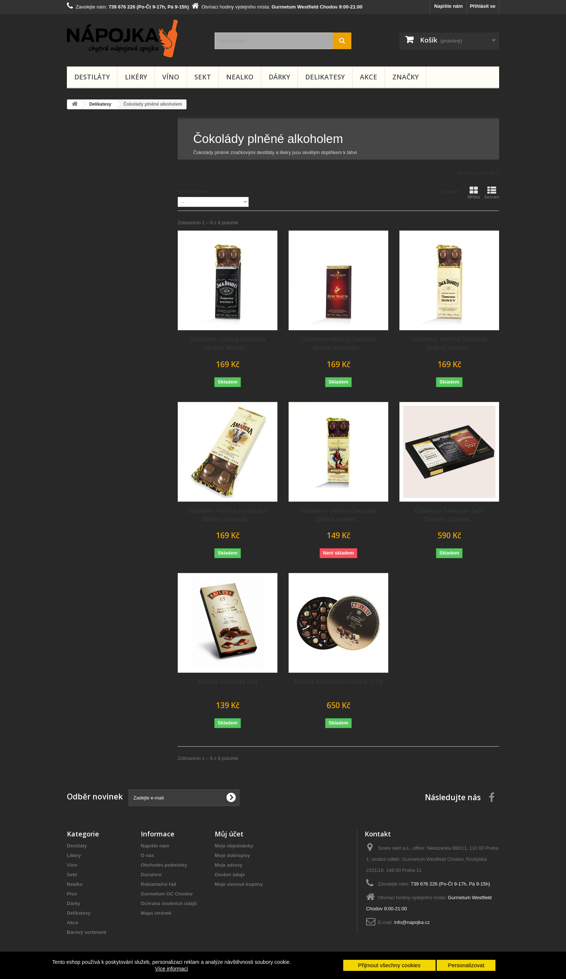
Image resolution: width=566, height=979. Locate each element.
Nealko (239, 76)
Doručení (151, 874)
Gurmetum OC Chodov (167, 894)
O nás (147, 855)
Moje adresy (228, 865)
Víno (170, 76)
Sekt (202, 76)
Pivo (72, 894)
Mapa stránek (156, 913)
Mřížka (474, 192)
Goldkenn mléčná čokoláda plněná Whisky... (227, 343)
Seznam (491, 192)
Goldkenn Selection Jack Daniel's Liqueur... (449, 515)
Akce (368, 76)
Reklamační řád (158, 884)
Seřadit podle (193, 191)
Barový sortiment (86, 932)
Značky (405, 76)
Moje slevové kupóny (239, 884)
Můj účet (229, 833)
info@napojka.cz (412, 922)
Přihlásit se (482, 6)
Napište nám (448, 6)
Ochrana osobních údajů (169, 903)
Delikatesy (325, 76)
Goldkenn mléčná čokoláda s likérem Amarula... (227, 515)
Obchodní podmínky (164, 865)
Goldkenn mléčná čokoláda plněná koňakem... (338, 343)
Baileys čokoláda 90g (228, 681)
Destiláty (92, 76)
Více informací (171, 969)
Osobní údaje (230, 874)
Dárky (279, 76)
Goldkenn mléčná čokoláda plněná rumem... (338, 515)
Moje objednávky (234, 846)
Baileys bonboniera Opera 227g (338, 681)
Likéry (136, 76)
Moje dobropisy (232, 855)
